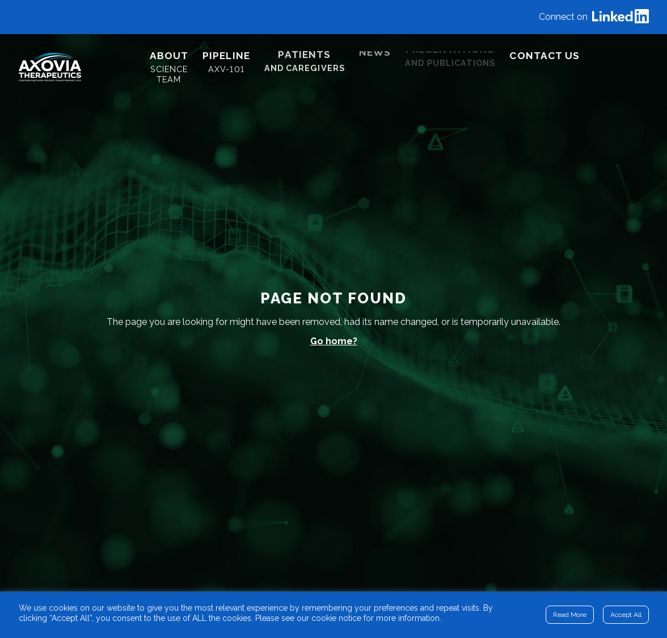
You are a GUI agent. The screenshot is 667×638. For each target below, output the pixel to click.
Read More (569, 615)
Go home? (333, 341)
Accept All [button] (625, 615)
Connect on (594, 17)
